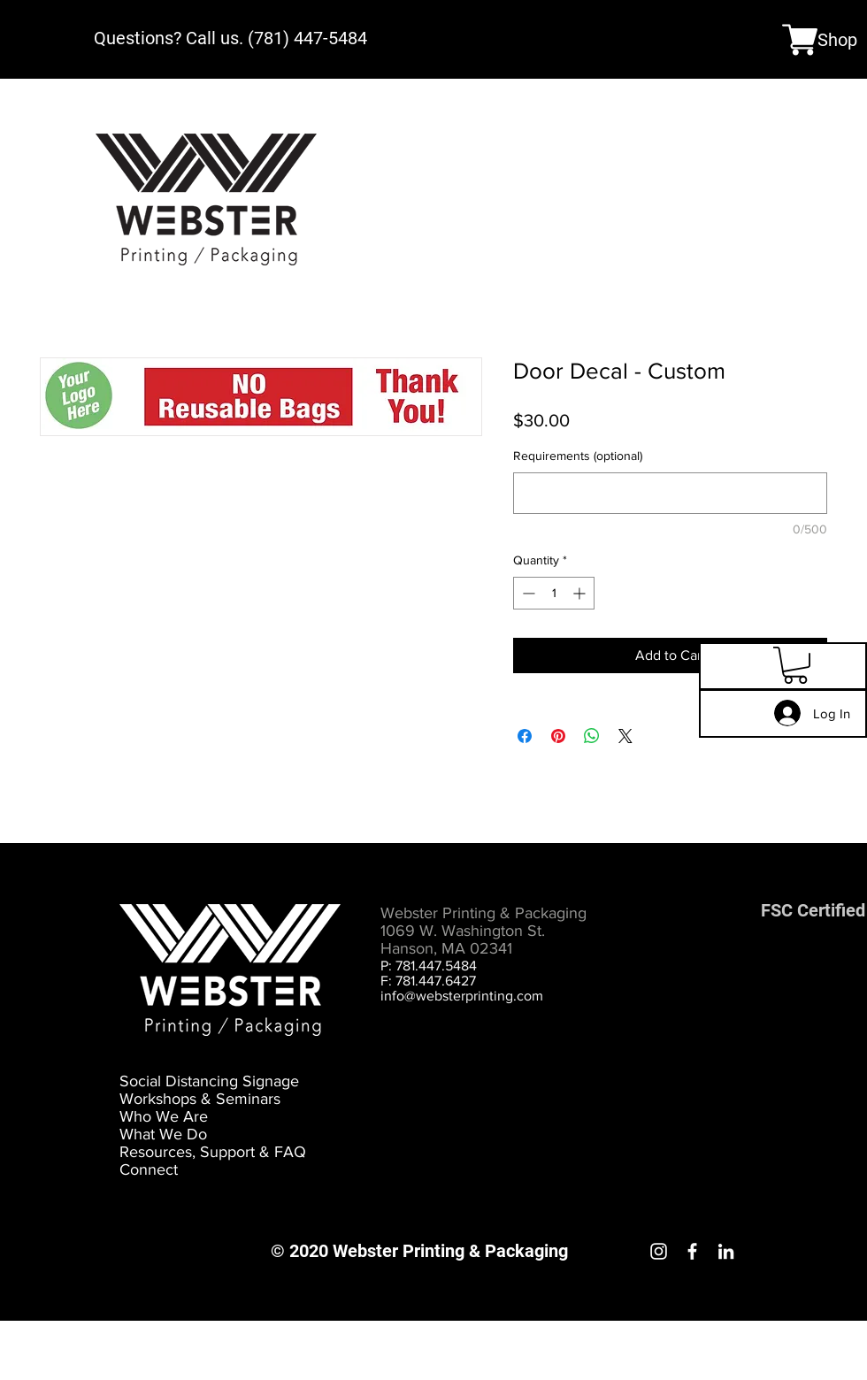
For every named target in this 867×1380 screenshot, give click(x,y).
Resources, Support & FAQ (212, 1152)
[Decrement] (527, 593)
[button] (795, 665)
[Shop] (819, 39)
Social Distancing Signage (209, 1081)
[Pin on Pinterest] (558, 736)
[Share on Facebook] (524, 736)
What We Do (163, 1134)
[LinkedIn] (726, 1251)
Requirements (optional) (577, 455)
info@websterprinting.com (461, 995)
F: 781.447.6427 (428, 980)
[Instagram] (659, 1251)
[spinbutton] (554, 593)
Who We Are (163, 1116)
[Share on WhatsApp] (591, 736)
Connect (148, 1169)
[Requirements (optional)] (670, 493)
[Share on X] (625, 736)
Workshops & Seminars (199, 1099)
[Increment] (581, 593)
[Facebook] (692, 1251)
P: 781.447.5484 (428, 965)
